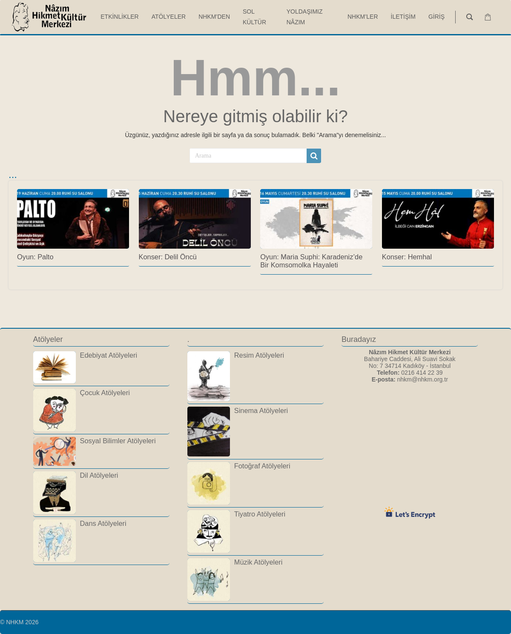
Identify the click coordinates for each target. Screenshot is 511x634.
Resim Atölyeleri (259, 355)
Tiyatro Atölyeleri (259, 514)
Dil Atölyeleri (99, 475)
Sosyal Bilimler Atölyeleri (118, 441)
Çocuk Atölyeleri (105, 392)
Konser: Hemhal (407, 257)
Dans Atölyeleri (103, 523)
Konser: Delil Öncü (168, 257)
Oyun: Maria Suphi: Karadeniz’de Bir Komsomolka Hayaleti (311, 261)
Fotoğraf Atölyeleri (262, 466)
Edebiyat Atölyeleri (109, 355)
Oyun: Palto (35, 257)
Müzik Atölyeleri (258, 562)
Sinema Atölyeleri (261, 410)
